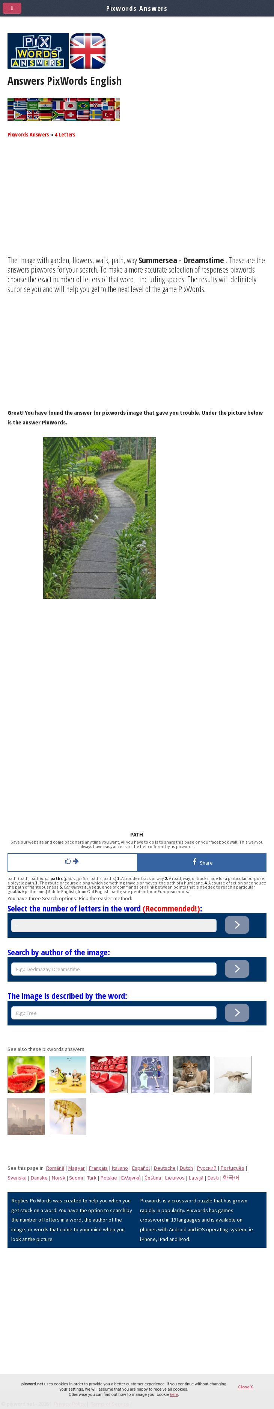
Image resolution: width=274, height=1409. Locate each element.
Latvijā (195, 1177)
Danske (39, 1177)
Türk (91, 1177)
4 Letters (65, 134)
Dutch (186, 1168)
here (174, 1394)
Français (98, 1168)
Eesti (213, 1177)
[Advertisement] (137, 202)
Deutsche (165, 1168)
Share (201, 861)
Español (141, 1168)
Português (232, 1168)
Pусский (207, 1168)
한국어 (231, 1177)
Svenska (17, 1177)
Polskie (108, 1177)
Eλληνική (131, 1177)
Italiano (119, 1168)
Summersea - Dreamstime (181, 259)
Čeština (153, 1177)
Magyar (76, 1168)
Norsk (58, 1177)
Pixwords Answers (28, 134)
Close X (245, 1387)
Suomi (76, 1177)
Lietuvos (175, 1177)
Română (55, 1168)
